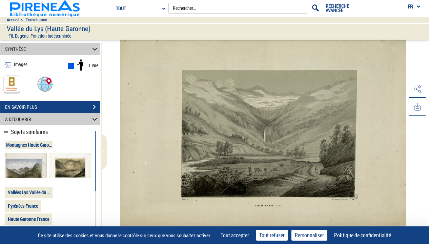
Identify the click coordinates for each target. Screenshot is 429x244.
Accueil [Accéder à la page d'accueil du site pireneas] (13, 20)
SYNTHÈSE (52, 49)
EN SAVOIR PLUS (52, 107)
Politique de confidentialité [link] (362, 235)
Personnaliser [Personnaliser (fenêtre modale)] (309, 235)
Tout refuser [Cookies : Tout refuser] (272, 235)
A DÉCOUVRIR (52, 119)
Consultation (36, 20)
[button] (45, 84)
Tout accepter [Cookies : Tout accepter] (235, 235)
